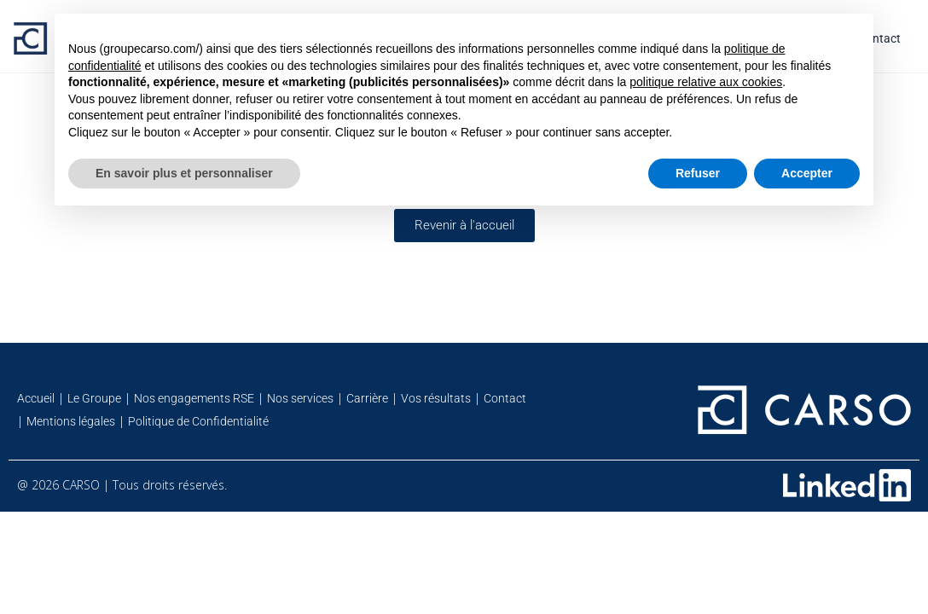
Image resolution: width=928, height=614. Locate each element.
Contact (505, 398)
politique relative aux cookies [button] (705, 82)
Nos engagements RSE (194, 398)
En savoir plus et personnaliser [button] (184, 173)
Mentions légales (70, 421)
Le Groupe (94, 398)
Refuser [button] (698, 173)
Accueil (36, 398)
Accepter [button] (806, 173)
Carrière (367, 398)
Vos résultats (436, 398)
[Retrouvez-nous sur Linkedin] (847, 485)
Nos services (300, 398)
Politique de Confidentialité (198, 421)
